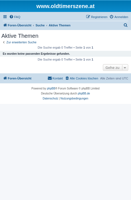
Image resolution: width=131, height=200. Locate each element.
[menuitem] (14, 17)
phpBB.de (84, 93)
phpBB (51, 88)
